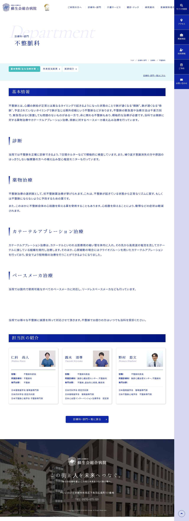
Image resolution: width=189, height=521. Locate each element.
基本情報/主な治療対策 (25, 69)
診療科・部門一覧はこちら (154, 76)
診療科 (153, 60)
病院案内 (140, 7)
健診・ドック (123, 7)
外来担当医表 (55, 69)
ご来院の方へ (63, 7)
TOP (132, 60)
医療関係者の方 (160, 7)
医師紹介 (76, 69)
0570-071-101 (90, 503)
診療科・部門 (83, 7)
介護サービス (104, 7)
